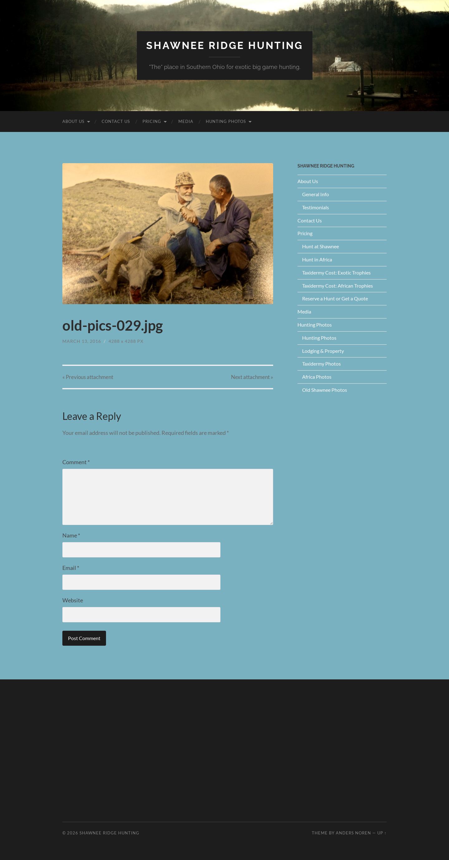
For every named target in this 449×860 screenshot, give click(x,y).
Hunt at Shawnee (320, 246)
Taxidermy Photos (321, 364)
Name (71, 535)
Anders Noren (353, 832)
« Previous (87, 377)
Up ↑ (382, 832)
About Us (73, 121)
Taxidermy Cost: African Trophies (337, 286)
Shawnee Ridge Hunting (224, 45)
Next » (252, 377)
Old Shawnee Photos (324, 390)
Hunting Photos (226, 121)
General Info (315, 194)
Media (185, 121)
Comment (76, 462)
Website (72, 600)
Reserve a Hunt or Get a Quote (335, 298)
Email (70, 567)
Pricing (151, 121)
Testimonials (315, 207)
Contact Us (116, 121)
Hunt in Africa (317, 259)
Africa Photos (316, 377)
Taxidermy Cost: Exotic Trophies (336, 272)
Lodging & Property (323, 351)
